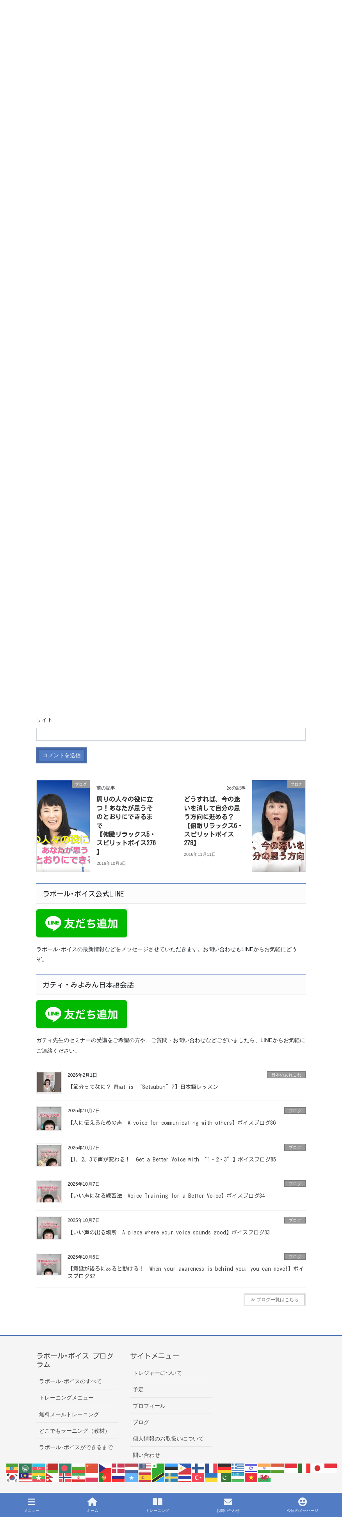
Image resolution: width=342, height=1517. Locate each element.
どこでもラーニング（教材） (74, 1431)
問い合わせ (146, 1455)
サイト (44, 720)
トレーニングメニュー (66, 1397)
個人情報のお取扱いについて (168, 1438)
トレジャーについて (157, 1373)
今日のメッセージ (302, 1504)
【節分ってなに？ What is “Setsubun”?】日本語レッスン (143, 1087)
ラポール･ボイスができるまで (76, 1447)
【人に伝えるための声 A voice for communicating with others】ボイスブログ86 (172, 1123)
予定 (138, 1389)
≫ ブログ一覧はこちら (275, 1299)
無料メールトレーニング (69, 1414)
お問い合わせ (228, 1504)
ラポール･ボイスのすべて (70, 1381)
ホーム (92, 1504)
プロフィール (149, 1406)
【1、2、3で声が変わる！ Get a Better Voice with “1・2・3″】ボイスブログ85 (172, 1159)
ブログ (295, 1110)
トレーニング (157, 1504)
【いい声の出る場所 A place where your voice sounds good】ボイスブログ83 (169, 1232)
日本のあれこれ (286, 1074)
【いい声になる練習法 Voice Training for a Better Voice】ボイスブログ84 (166, 1196)
